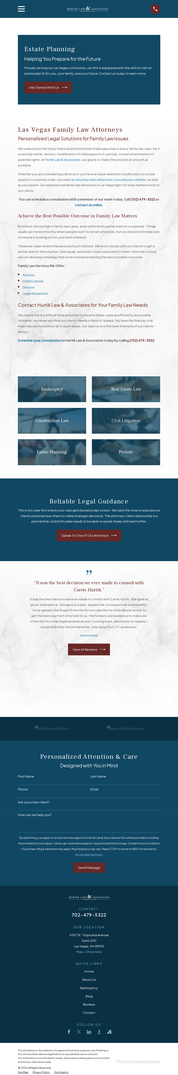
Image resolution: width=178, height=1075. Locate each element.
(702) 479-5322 (142, 199)
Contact (89, 1012)
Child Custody (33, 281)
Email (94, 789)
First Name (26, 776)
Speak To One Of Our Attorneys (89, 535)
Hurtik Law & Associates (62, 159)
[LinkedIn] (89, 1032)
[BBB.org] (99, 1032)
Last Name (98, 776)
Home (89, 971)
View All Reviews (89, 649)
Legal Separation (35, 293)
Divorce (28, 287)
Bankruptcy (89, 988)
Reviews (89, 1004)
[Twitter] (79, 1032)
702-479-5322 (89, 915)
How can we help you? (34, 815)
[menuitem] (23, 1072)
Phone (23, 789)
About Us (89, 979)
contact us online (88, 205)
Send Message (89, 867)
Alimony (29, 275)
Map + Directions (89, 952)
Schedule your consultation (39, 340)
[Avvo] (109, 1032)
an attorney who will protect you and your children (109, 179)
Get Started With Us (48, 87)
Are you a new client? (33, 802)
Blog (89, 996)
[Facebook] (69, 1032)
